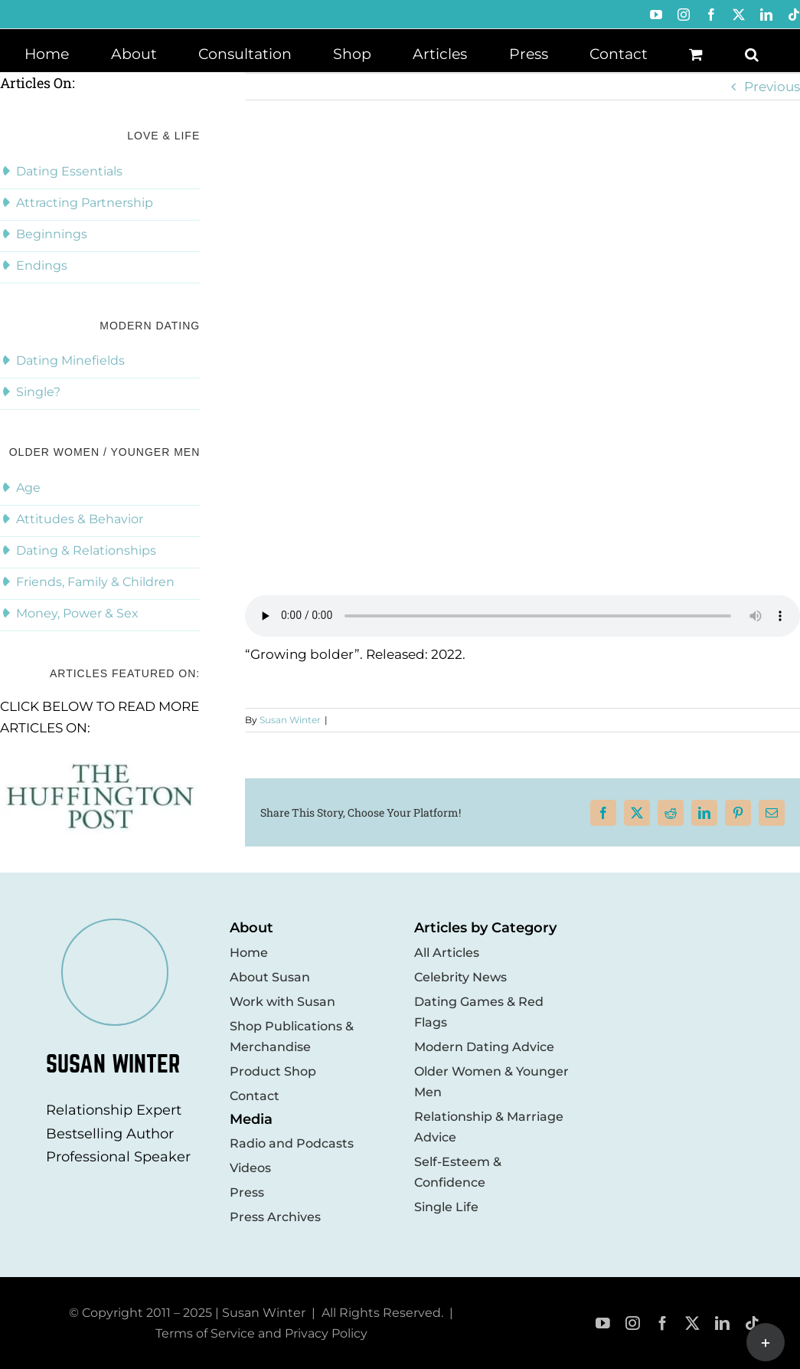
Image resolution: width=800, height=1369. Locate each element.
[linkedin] (722, 1323)
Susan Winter (290, 719)
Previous (772, 86)
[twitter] (692, 1323)
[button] (752, 53)
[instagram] (632, 1323)
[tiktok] (752, 1323)
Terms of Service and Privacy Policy (261, 1333)
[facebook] (662, 1323)
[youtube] (603, 1323)
